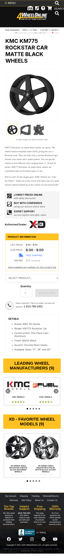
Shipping (24, 496)
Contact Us (52, 500)
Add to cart (47, 292)
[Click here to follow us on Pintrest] (44, 539)
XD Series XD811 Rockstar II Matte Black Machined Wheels (18, 448)
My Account (10, 496)
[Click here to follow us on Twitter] (20, 539)
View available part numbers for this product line (32, 267)
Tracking (35, 496)
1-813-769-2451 (33, 306)
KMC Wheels (18, 385)
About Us (39, 500)
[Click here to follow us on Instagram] (32, 539)
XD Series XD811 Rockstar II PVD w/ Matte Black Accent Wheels (46, 448)
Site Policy (26, 500)
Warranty (14, 500)
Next (56, 391)
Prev (8, 391)
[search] (56, 13)
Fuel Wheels (46, 385)
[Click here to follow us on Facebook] (9, 539)
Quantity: (25, 286)
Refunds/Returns (51, 496)
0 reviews (34, 260)
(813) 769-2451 (24, 513)
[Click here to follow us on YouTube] (55, 539)
